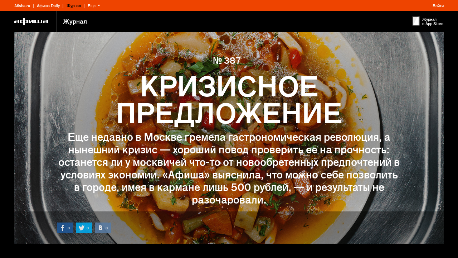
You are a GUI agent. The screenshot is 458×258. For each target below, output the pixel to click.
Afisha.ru (22, 5)
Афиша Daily (48, 5)
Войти (438, 5)
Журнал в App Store (432, 21)
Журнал (74, 5)
